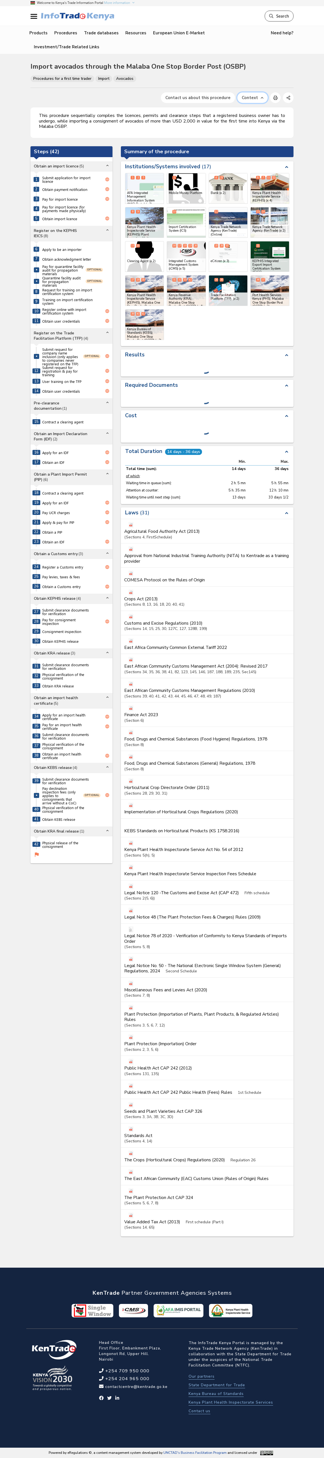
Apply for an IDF (55, 452)
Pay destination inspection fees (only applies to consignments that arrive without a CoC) (59, 795)
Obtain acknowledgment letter (66, 259)
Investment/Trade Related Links (66, 47)
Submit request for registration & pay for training (60, 371)
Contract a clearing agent (62, 422)
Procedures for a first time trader (62, 78)
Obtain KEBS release (58, 819)
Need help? (282, 33)
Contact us (199, 1411)
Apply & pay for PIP (58, 522)
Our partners (202, 1376)
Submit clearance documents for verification (65, 611)
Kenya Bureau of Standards (216, 1393)
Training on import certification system (67, 301)
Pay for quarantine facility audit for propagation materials (62, 270)
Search (279, 16)
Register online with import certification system (64, 311)
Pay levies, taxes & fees (61, 577)
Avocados (124, 78)
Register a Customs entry (62, 567)
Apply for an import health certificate (63, 716)
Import (103, 78)
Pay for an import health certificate (62, 726)
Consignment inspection (61, 631)
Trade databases (101, 33)
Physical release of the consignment (60, 844)
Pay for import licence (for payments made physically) (64, 208)
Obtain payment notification (64, 189)
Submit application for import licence (66, 179)
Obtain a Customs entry (61, 586)
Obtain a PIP (52, 532)
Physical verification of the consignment (63, 676)
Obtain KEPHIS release (60, 641)
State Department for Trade (217, 1385)
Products (38, 33)
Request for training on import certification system (67, 291)
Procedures (65, 33)
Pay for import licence (60, 199)
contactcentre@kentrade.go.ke (136, 1386)
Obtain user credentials (61, 321)
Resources (135, 33)
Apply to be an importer (62, 249)
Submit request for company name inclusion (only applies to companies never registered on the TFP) (60, 356)
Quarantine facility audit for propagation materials (61, 281)
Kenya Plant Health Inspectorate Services (231, 1402)
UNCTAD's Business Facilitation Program (195, 1452)
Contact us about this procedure (198, 97)
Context (252, 97)
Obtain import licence (59, 218)
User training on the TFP (61, 381)
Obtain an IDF (53, 462)
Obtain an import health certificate (61, 755)
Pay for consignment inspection (59, 621)
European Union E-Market (179, 33)
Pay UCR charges (56, 512)
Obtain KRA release (58, 686)
